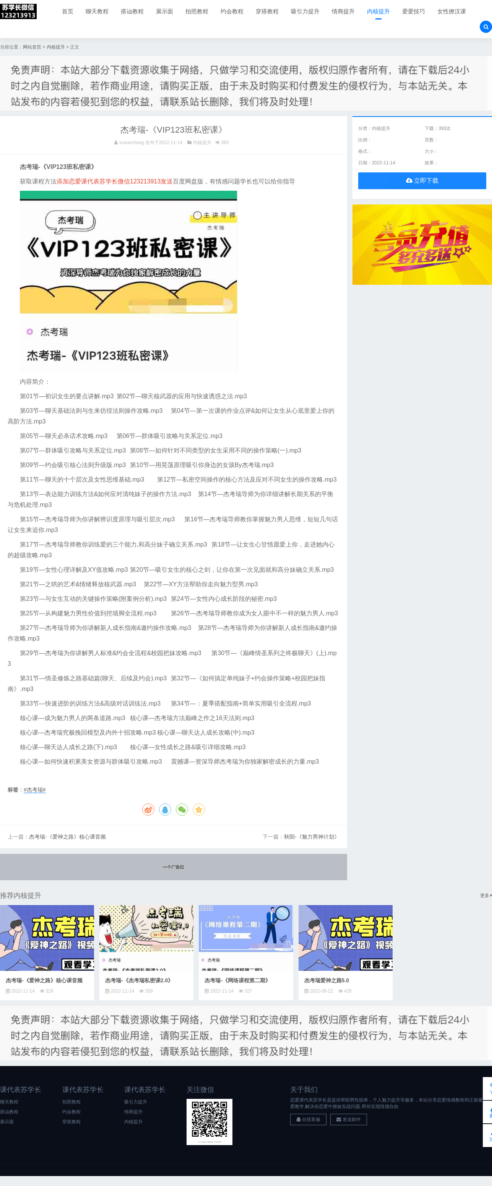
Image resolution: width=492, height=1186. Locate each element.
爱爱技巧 (413, 11)
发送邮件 (348, 1119)
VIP (480, 1088)
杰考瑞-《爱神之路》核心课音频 (67, 837)
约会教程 (232, 11)
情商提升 (343, 11)
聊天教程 (97, 11)
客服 (480, 1111)
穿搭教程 (267, 11)
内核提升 (378, 11)
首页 (67, 11)
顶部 (480, 1135)
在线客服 (308, 1119)
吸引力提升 (305, 11)
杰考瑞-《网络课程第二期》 (238, 980)
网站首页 (32, 47)
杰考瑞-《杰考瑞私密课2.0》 (139, 980)
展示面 (164, 11)
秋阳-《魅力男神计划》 (311, 837)
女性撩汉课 (451, 11)
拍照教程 (196, 11)
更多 (486, 895)
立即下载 (422, 180)
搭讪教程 (132, 11)
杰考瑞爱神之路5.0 (326, 980)
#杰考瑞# (35, 790)
